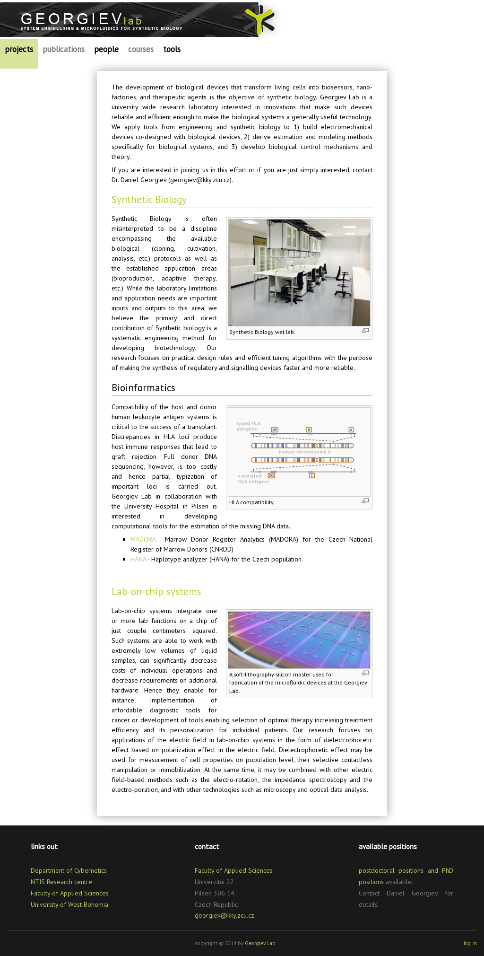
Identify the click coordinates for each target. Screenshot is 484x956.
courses (141, 49)
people (106, 49)
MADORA (143, 539)
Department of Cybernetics (69, 870)
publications (64, 49)
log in (470, 943)
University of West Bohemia (69, 904)
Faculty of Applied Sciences (70, 893)
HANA (138, 559)
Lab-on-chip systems (156, 591)
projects (19, 49)
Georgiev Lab (260, 943)
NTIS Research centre (61, 881)
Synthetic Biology (149, 199)
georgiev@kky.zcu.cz (224, 915)
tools (172, 49)
